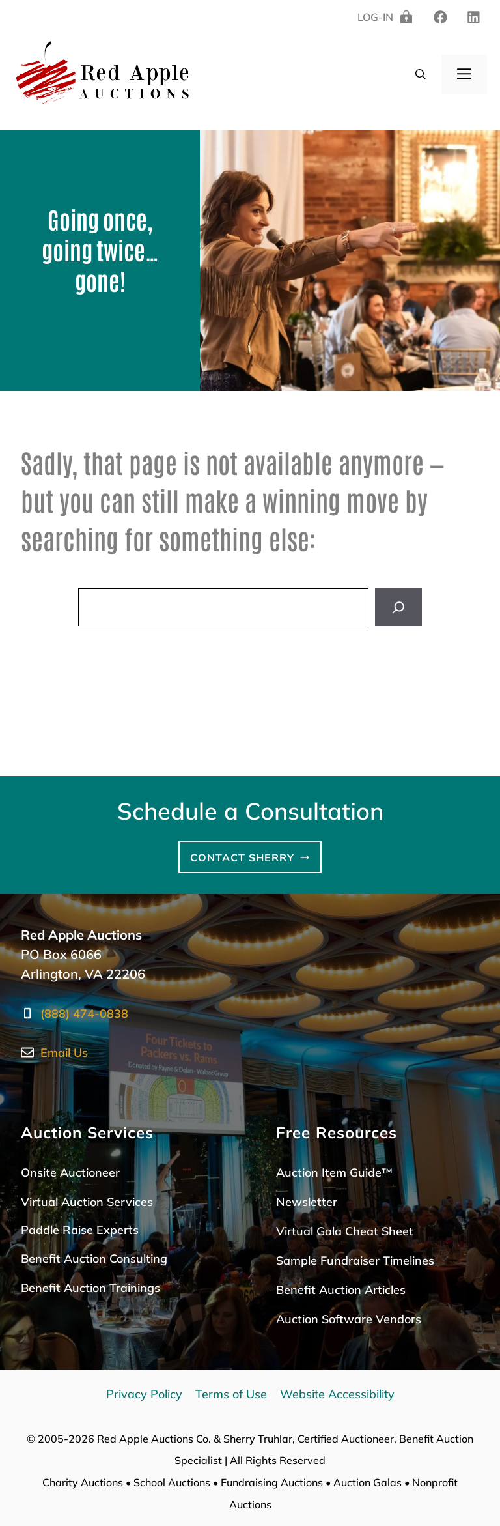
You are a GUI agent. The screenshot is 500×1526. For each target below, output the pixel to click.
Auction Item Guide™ (334, 1172)
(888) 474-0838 (84, 1013)
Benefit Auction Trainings (90, 1287)
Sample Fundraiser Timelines (355, 1260)
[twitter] (473, 18)
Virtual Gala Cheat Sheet (344, 1231)
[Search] (398, 607)
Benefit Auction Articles (341, 1289)
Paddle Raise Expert (77, 1229)
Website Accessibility (337, 1394)
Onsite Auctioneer (70, 1172)
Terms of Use (231, 1394)
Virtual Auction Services (87, 1201)
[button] (420, 74)
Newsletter (306, 1201)
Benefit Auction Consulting (94, 1258)
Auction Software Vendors (348, 1319)
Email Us (64, 1052)
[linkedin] (440, 18)
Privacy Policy (144, 1394)
